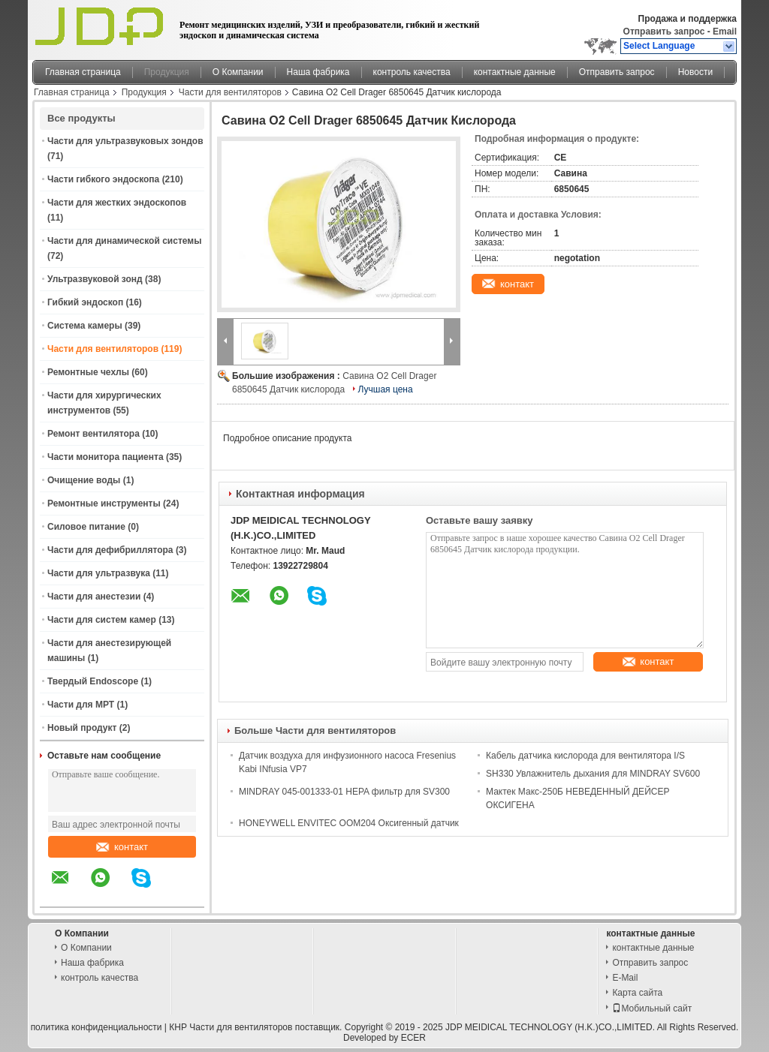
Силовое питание (86, 526)
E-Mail (625, 977)
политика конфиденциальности (96, 1027)
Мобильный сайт (652, 1008)
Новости (695, 72)
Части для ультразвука (98, 573)
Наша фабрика (318, 72)
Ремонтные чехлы (88, 372)
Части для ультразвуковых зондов (125, 141)
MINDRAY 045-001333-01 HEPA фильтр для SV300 (344, 791)
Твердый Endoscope (92, 681)
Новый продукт (81, 728)
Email (725, 31)
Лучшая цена (385, 389)
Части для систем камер (101, 620)
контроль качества (412, 72)
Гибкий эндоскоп (85, 302)
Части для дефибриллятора (110, 550)
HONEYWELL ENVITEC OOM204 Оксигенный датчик (349, 823)
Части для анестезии (93, 596)
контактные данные (515, 72)
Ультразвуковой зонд (95, 279)
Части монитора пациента (105, 457)
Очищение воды (83, 480)
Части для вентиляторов (230, 92)
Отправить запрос (665, 31)
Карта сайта (637, 992)
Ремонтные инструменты (104, 503)
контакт (122, 846)
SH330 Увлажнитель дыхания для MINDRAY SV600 (593, 773)
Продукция (166, 72)
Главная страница (83, 72)
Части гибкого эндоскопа (103, 179)
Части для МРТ (80, 704)
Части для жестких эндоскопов (116, 202)
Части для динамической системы (124, 241)
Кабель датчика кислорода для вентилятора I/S (585, 755)
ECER (413, 1037)
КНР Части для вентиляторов (230, 1027)
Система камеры (84, 325)
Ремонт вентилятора (93, 433)
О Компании (238, 72)
